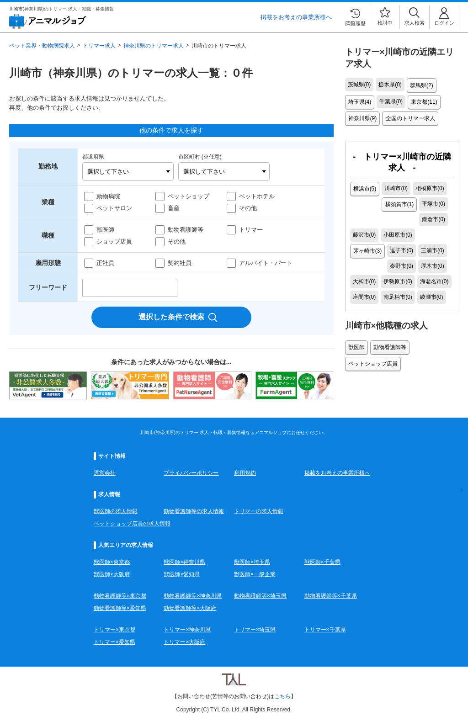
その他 (248, 208)
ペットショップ (188, 196)
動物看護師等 (185, 229)
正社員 (105, 263)
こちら (282, 696)
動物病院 (108, 196)
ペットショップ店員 (372, 343)
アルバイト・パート (265, 263)
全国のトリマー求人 (408, 116)
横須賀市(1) (367, 201)
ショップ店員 (114, 241)
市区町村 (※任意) (200, 157)
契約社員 (179, 263)
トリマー (251, 229)
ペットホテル (257, 196)
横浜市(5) (364, 185)
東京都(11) (423, 100)
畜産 (174, 208)
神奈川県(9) (362, 116)
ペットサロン (114, 208)
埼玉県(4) (359, 100)
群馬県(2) (421, 85)
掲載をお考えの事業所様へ (296, 17)
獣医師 (105, 229)
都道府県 (93, 157)
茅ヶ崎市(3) (434, 216)
